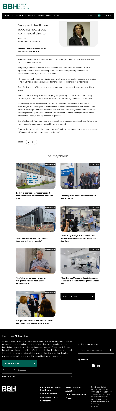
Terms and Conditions (75, 394)
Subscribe (94, 16)
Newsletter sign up (49, 397)
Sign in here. (22, 370)
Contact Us (45, 401)
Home (7, 16)
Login (107, 16)
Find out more (8, 376)
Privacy (68, 398)
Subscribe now (70, 296)
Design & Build (50, 164)
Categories (16, 16)
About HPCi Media (48, 394)
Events (41, 16)
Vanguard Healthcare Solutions (29, 41)
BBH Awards (30, 16)
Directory (50, 16)
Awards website (73, 387)
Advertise (70, 391)
